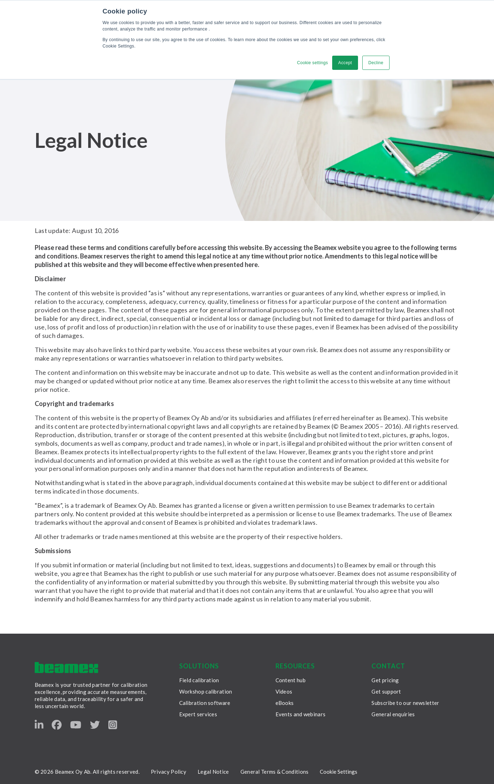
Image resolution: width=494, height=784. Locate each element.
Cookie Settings (338, 771)
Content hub (291, 680)
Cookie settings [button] (312, 62)
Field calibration (199, 680)
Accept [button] (345, 62)
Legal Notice (213, 771)
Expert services (198, 714)
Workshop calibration (205, 691)
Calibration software (205, 703)
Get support (386, 691)
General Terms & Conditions (274, 771)
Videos (284, 691)
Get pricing (385, 680)
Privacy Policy (168, 771)
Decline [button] (376, 62)
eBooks (285, 703)
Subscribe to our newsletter (405, 703)
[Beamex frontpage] (66, 667)
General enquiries (393, 714)
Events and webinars (301, 714)
